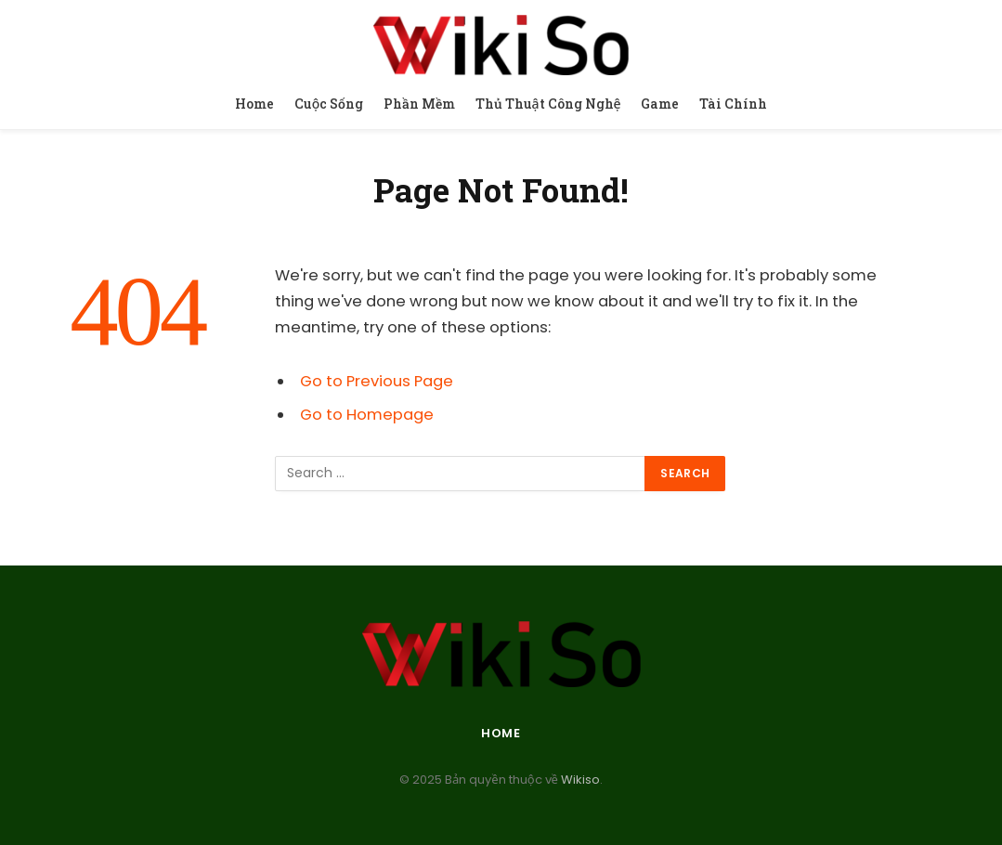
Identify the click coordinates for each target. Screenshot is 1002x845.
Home (254, 103)
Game (660, 103)
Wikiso (579, 779)
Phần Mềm (419, 103)
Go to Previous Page (376, 381)
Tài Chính (733, 103)
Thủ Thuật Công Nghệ (548, 103)
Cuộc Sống (329, 103)
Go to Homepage (367, 414)
